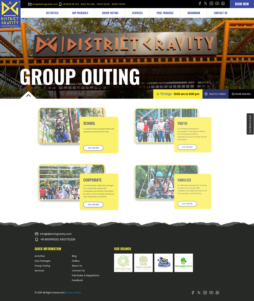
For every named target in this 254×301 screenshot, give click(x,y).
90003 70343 (118, 4)
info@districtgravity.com (43, 4)
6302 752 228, (88, 4)
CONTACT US (220, 13)
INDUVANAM (193, 13)
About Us (77, 265)
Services (39, 270)
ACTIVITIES (52, 13)
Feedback (77, 280)
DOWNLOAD (250, 124)
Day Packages (43, 260)
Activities (40, 256)
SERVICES (137, 13)
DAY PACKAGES (80, 13)
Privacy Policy (73, 292)
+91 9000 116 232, (68, 4)
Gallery (76, 260)
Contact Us (78, 270)
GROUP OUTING (110, 13)
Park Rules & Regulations (85, 275)
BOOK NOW (242, 3)
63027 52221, (103, 4)
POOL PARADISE (165, 13)
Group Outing (42, 265)
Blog (74, 256)
